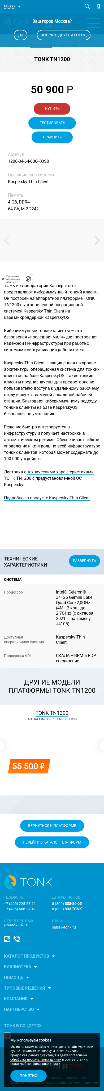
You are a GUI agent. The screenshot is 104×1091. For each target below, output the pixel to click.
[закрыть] (3, 279)
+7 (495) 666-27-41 (20, 909)
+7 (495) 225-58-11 (20, 904)
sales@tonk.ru (64, 927)
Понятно (28, 1076)
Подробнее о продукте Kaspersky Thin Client (47, 497)
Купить (52, 108)
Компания (16, 998)
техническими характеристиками (60, 471)
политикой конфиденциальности (35, 1064)
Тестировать (52, 123)
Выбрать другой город (64, 35)
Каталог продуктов (26, 956)
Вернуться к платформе (52, 825)
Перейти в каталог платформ (52, 842)
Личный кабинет (97, 6)
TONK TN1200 (52, 713)
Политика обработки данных (13, 279)
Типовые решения (24, 988)
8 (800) (67, 904)
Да (21, 35)
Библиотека (17, 966)
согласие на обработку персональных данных (48, 1057)
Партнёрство (19, 1009)
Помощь (13, 977)
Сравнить (52, 137)
